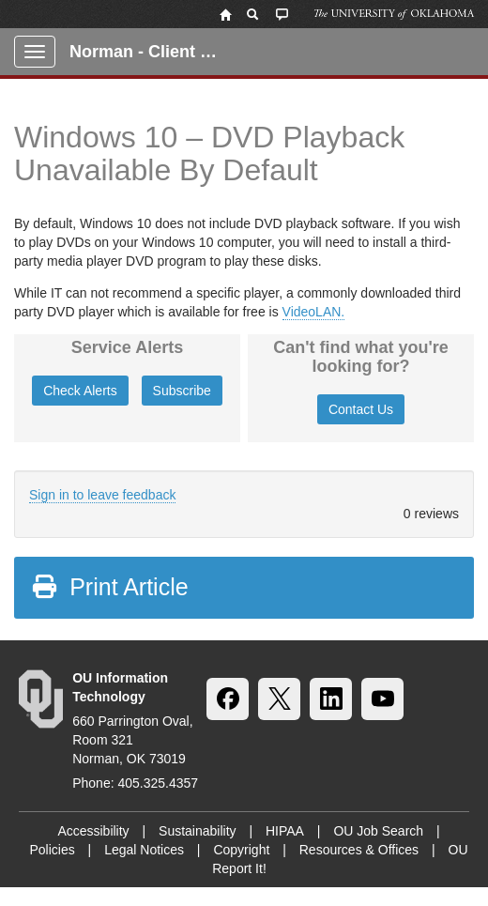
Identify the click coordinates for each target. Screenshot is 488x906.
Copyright (241, 849)
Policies (51, 849)
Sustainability (197, 830)
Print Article (109, 587)
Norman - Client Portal (151, 51)
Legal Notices (144, 849)
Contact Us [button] (360, 409)
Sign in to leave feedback (102, 494)
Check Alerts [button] (80, 390)
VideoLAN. (313, 311)
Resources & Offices (359, 849)
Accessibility (93, 830)
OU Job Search (378, 830)
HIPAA (285, 830)
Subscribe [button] (182, 390)
